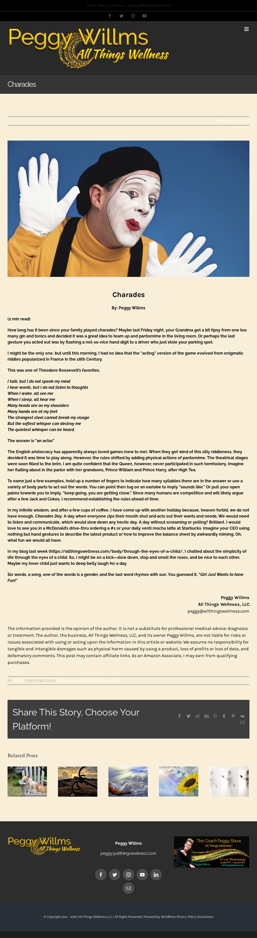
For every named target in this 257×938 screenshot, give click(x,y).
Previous (224, 120)
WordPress (168, 917)
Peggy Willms (99, 680)
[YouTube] (142, 874)
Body (61, 680)
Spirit (117, 680)
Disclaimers (205, 917)
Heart (71, 680)
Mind (82, 680)
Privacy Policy (186, 917)
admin (18, 680)
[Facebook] (100, 874)
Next (241, 120)
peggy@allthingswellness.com (149, 5)
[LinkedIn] (156, 874)
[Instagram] (128, 874)
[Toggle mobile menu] (246, 29)
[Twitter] (114, 874)
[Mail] (128, 888)
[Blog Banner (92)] (128, 209)
